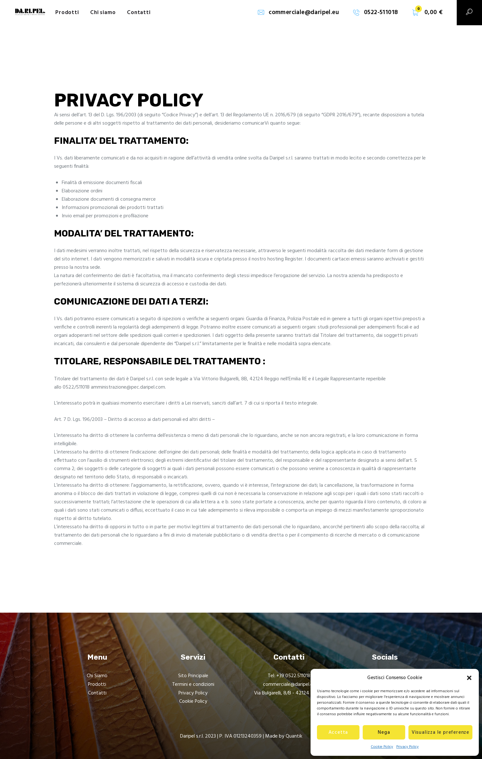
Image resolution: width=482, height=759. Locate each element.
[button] (469, 678)
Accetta (338, 732)
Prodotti (97, 684)
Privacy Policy (407, 747)
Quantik (294, 736)
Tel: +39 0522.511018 (289, 676)
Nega (384, 732)
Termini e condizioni (193, 684)
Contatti (97, 693)
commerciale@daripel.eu (289, 684)
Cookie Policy (382, 747)
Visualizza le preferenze (440, 732)
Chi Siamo (97, 676)
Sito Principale (193, 676)
